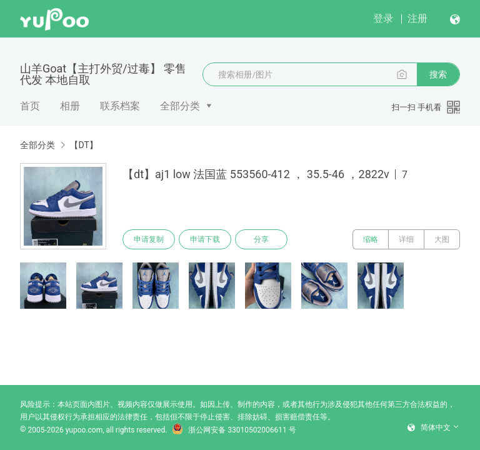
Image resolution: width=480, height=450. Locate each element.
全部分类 (180, 106)
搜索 (438, 74)
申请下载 (205, 239)
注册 (418, 18)
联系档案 (120, 106)
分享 (261, 239)
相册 (70, 106)
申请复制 (149, 239)
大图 (441, 239)
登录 (383, 18)
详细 (406, 239)
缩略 (370, 239)
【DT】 (83, 145)
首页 (30, 106)
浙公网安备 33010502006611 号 (234, 430)
